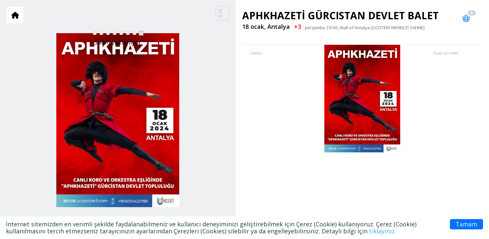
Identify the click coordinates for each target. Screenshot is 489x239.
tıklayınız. (382, 231)
